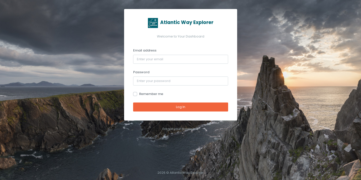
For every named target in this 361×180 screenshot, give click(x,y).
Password (141, 72)
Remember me (151, 94)
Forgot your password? (181, 128)
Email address (144, 50)
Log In (180, 106)
